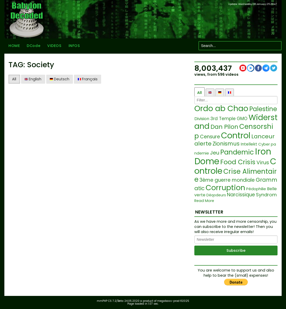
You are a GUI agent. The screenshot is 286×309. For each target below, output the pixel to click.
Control (235, 135)
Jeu (214, 152)
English (33, 79)
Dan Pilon (224, 127)
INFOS (74, 45)
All (14, 79)
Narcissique (241, 194)
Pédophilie (256, 188)
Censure (210, 136)
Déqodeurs (216, 195)
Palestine (263, 109)
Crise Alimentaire (235, 175)
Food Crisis (237, 162)
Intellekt (249, 144)
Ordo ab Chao (221, 108)
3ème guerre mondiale (227, 180)
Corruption (225, 187)
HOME (14, 45)
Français (88, 79)
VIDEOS (54, 45)
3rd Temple (223, 118)
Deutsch (59, 79)
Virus (262, 162)
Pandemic (237, 152)
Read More (204, 201)
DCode (33, 45)
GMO (242, 118)
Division (201, 119)
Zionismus (226, 143)
